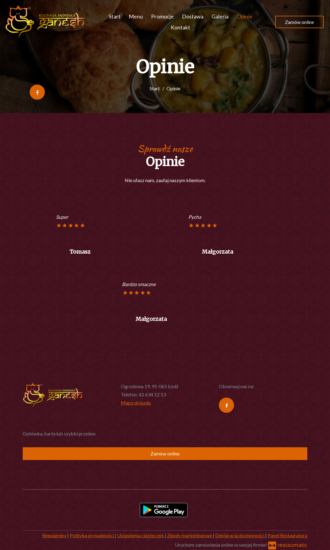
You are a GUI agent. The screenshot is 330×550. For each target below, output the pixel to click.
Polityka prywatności (92, 535)
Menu (136, 16)
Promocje (162, 16)
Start (114, 16)
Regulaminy (54, 535)
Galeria (220, 16)
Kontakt (180, 27)
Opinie (244, 16)
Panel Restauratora (287, 535)
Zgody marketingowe (190, 535)
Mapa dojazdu (136, 402)
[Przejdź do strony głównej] (45, 22)
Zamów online (299, 22)
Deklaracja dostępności (240, 535)
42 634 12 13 (152, 394)
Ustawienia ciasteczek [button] (141, 535)
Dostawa (192, 16)
